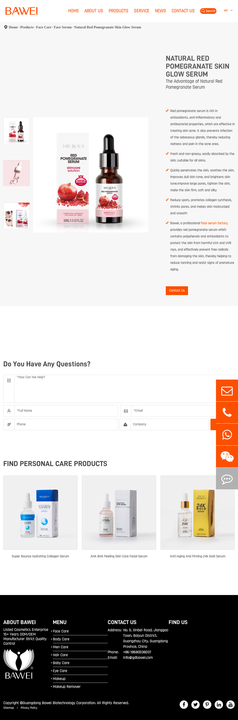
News (160, 11)
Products (118, 11)
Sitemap (9, 708)
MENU (59, 622)
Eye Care (60, 670)
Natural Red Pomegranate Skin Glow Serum (107, 27)
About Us (93, 11)
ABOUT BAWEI (19, 622)
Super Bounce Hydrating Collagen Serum (40, 556)
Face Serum (63, 27)
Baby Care (61, 662)
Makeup (59, 678)
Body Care (61, 639)
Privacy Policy (29, 708)
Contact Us (183, 11)
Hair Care (60, 655)
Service (141, 11)
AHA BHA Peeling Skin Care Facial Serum (118, 556)
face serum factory (214, 223)
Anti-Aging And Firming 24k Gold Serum (197, 556)
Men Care (60, 647)
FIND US (178, 622)
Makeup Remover (67, 686)
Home (73, 11)
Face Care (43, 27)
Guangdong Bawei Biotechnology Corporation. (59, 702)
